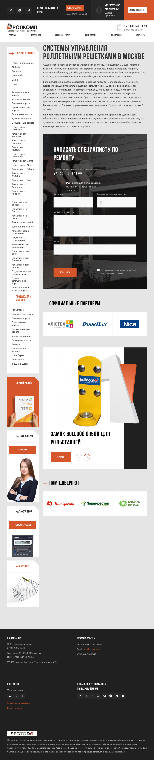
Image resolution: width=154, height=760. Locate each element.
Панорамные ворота (19, 323)
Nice (14, 84)
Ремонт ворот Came (22, 161)
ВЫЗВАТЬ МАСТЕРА (75, 8)
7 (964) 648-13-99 (135, 26)
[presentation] (71, 261)
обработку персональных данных (118, 272)
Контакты (140, 35)
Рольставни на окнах (19, 217)
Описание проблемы (64, 211)
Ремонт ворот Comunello (19, 155)
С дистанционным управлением (22, 272)
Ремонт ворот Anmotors (19, 185)
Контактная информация (18, 703)
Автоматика (18, 359)
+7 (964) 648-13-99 (68, 173)
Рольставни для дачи (20, 252)
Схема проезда (110, 14)
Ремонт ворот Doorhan (19, 141)
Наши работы (91, 35)
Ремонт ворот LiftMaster (19, 128)
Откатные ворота (21, 103)
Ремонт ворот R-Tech (23, 169)
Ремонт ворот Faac (22, 180)
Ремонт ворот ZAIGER (19, 174)
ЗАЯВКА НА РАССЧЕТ (137, 10)
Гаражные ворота (21, 99)
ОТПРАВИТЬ (65, 272)
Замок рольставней (22, 222)
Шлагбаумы (18, 355)
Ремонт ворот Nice (22, 165)
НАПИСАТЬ (22, 450)
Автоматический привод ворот (20, 288)
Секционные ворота (23, 122)
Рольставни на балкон (19, 210)
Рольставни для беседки (20, 259)
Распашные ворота (22, 114)
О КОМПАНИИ (116, 35)
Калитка (16, 344)
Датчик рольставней (23, 226)
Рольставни (18, 310)
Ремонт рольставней (23, 63)
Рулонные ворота (21, 118)
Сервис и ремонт (62, 35)
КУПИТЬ (60, 457)
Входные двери (20, 363)
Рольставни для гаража (20, 266)
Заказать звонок (133, 29)
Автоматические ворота (20, 93)
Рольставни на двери (19, 203)
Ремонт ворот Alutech (19, 148)
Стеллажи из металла (19, 349)
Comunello (17, 75)
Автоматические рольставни (20, 232)
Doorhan (16, 71)
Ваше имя (58, 194)
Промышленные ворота (21, 108)
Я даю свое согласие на (118, 272)
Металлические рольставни (20, 245)
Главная (12, 35)
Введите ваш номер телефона (111, 194)
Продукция (36, 35)
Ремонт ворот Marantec (19, 135)
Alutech (16, 67)
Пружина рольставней (19, 238)
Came (15, 79)
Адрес (57, 241)
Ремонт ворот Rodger (19, 192)
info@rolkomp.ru (91, 649)
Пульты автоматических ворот (20, 281)
